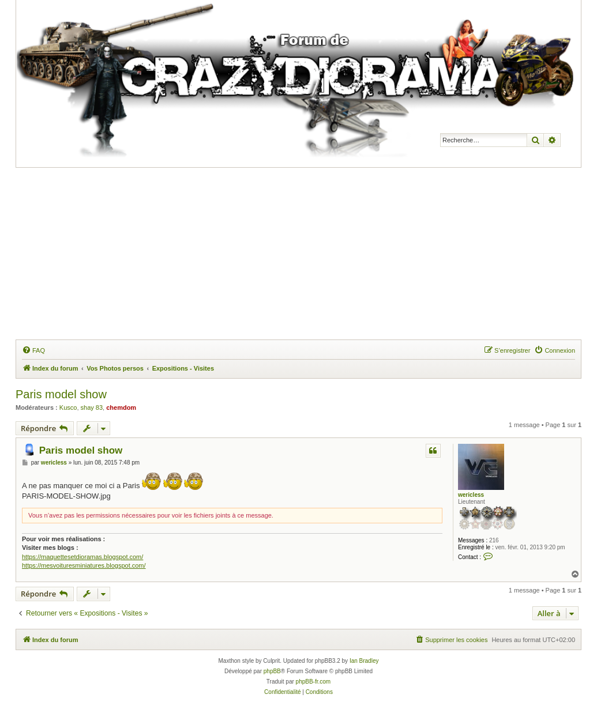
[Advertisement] (306, 254)
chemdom (121, 407)
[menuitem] (33, 350)
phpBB (272, 671)
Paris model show (61, 394)
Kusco (68, 407)
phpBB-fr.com (313, 681)
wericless (471, 495)
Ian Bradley (364, 661)
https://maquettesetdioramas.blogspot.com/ (82, 556)
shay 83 (92, 407)
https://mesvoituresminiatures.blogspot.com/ (84, 565)
